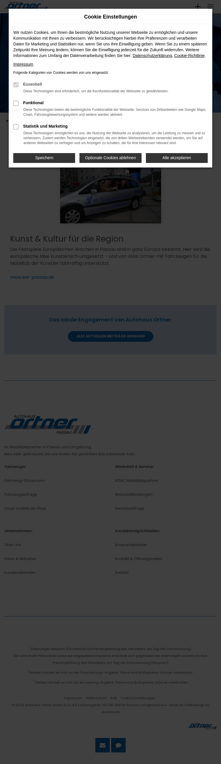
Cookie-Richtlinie (189, 55)
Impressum (23, 64)
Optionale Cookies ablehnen (110, 157)
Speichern (44, 157)
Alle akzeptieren (176, 157)
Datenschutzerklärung (152, 55)
